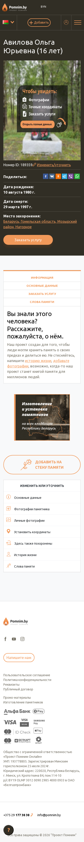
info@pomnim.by (49, 815)
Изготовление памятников (23, 702)
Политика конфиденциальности (27, 680)
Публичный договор (18, 689)
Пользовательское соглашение (26, 675)
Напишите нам (18, 658)
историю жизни (38, 361)
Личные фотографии (25, 519)
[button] (45, 176)
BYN (43, 6)
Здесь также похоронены (29, 542)
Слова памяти (42, 301)
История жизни (21, 554)
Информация (42, 277)
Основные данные (42, 285)
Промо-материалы (17, 697)
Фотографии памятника (28, 508)
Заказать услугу (28, 240)
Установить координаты (28, 531)
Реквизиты (11, 684)
